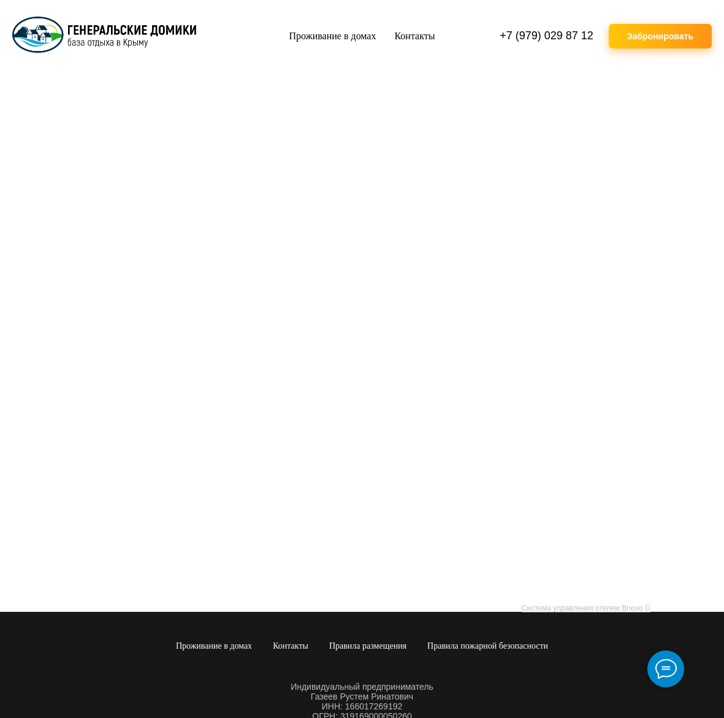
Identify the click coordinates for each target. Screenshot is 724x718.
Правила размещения (367, 645)
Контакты (414, 36)
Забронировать (660, 36)
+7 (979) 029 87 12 (546, 35)
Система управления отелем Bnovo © (586, 608)
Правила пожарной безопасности (487, 645)
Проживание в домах (332, 36)
